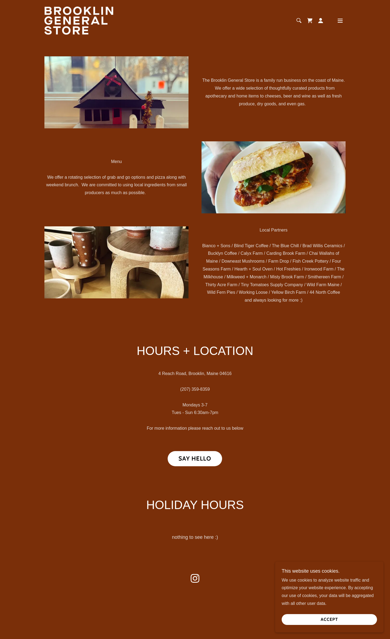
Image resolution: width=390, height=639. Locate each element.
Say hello (194, 458)
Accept (329, 630)
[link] (78, 20)
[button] (320, 20)
